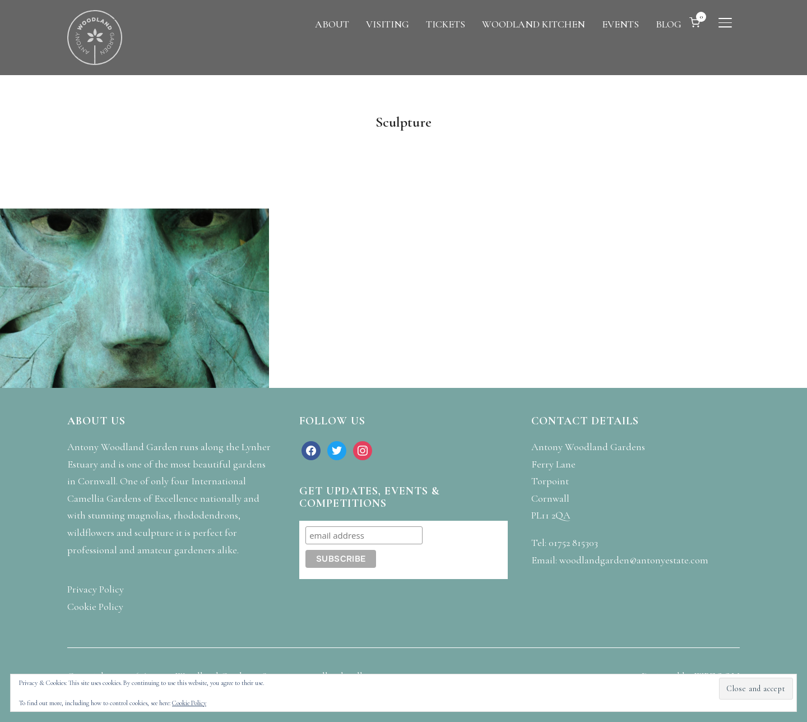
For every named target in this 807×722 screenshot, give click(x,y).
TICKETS (445, 24)
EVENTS (620, 24)
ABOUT (332, 24)
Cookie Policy (189, 703)
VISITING (387, 24)
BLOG (668, 24)
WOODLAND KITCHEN (533, 24)
